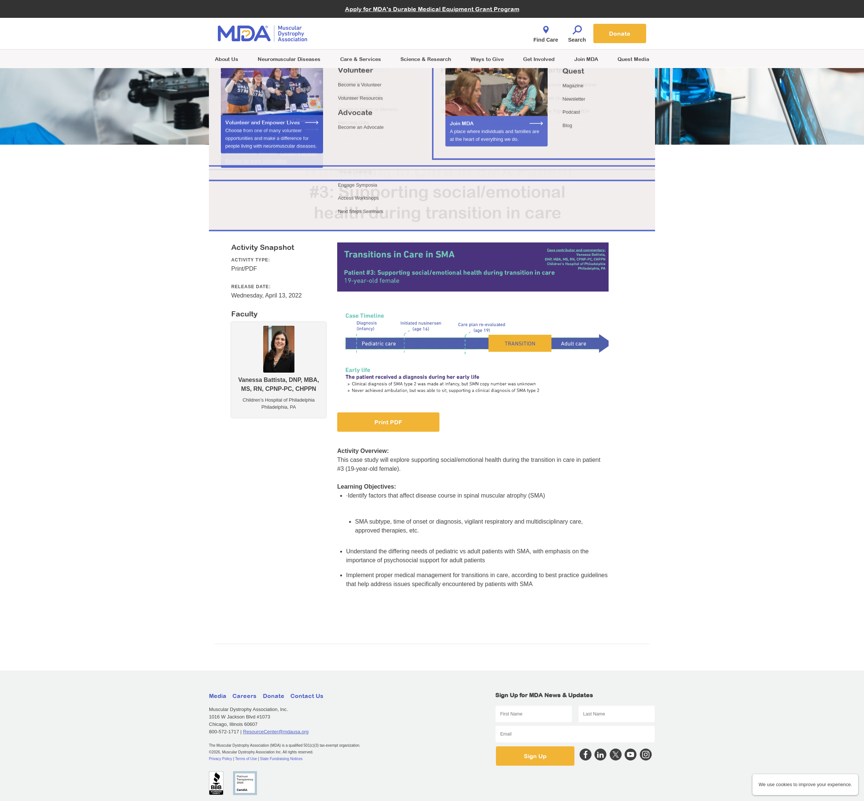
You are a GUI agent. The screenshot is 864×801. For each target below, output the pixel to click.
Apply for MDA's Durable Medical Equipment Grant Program (432, 9)
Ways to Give (487, 59)
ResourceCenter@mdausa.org (276, 731)
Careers (244, 695)
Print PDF (388, 422)
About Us (226, 59)
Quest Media (633, 59)
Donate (620, 33)
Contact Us (306, 695)
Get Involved (539, 59)
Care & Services (360, 59)
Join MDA (586, 59)
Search (577, 32)
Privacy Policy (220, 759)
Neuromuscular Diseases (289, 59)
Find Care (545, 32)
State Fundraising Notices (281, 759)
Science (425, 59)
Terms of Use (246, 759)
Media (217, 695)
